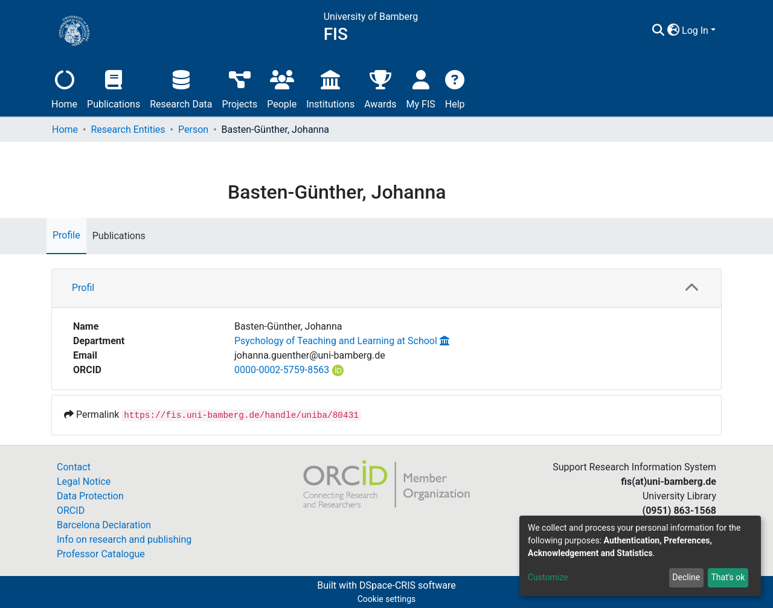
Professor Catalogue (101, 554)
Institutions (330, 88)
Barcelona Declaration (104, 525)
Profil (83, 287)
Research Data (181, 88)
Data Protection (90, 496)
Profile (66, 235)
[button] (673, 31)
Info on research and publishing (124, 539)
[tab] (386, 288)
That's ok (728, 577)
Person (193, 129)
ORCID (71, 510)
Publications (113, 88)
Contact (74, 467)
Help (455, 88)
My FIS (420, 88)
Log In (695, 30)
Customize (548, 577)
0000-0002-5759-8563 (281, 370)
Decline (686, 577)
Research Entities (128, 129)
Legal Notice (84, 481)
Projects (240, 88)
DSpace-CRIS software (407, 585)
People (282, 88)
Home (64, 88)
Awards (380, 88)
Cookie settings (387, 599)
